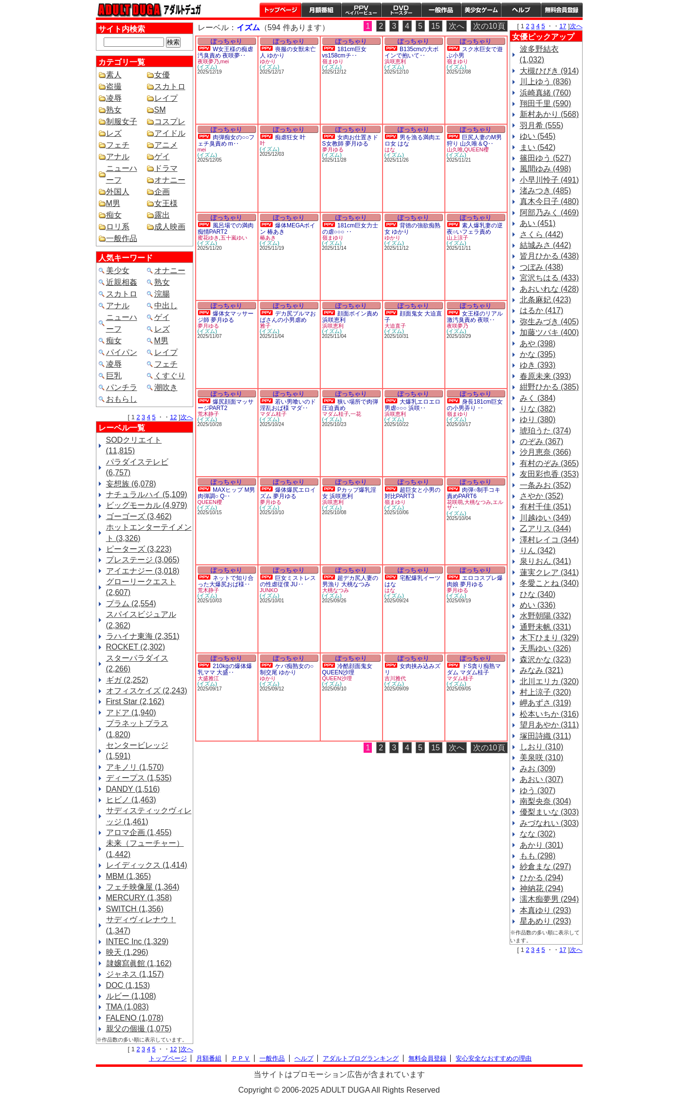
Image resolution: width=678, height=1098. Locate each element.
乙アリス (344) (545, 528)
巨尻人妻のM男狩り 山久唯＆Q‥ (474, 140)
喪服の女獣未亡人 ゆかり (288, 52)
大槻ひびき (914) (549, 71)
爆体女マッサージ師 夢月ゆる (226, 316)
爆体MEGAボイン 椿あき (288, 228)
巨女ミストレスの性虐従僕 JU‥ (288, 581)
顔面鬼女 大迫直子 (413, 316)
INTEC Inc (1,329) (137, 941)
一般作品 (441, 9)
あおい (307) (542, 779)
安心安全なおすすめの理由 (493, 1058)
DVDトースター (401, 9)
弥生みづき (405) (549, 321)
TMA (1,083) (127, 1007)
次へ (187, 417)
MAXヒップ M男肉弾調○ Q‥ (227, 493)
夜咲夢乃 (208, 61)
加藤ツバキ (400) (549, 332)
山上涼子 (457, 238)
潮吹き (166, 387)
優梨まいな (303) (549, 812)
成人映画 (169, 227)
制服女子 (121, 121)
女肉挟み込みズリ (412, 669)
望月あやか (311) (549, 725)
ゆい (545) (538, 136)
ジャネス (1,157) (135, 974)
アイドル (169, 133)
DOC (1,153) (128, 985)
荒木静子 (208, 414)
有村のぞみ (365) (549, 463)
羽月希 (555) (542, 125)
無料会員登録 (427, 1058)
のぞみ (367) (542, 441)
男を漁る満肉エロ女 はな (412, 140)
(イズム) (207, 67)
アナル (117, 156)
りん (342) (538, 550)
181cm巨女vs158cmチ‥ (344, 52)
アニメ (166, 145)
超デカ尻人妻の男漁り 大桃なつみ (350, 581)
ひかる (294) (542, 878)
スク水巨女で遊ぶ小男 (475, 52)
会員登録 (562, 9)
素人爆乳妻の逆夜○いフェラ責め (475, 228)
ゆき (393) (538, 365)
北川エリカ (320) (549, 681)
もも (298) (538, 856)
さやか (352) (542, 496)
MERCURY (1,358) (139, 897)
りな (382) (538, 409)
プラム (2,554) (131, 603)
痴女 (114, 215)
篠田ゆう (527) (545, 158)
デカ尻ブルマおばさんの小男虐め (288, 316)
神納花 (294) (542, 888)
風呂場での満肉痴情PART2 (226, 228)
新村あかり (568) (549, 114)
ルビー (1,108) (131, 996)
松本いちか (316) (549, 714)
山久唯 (455, 149)
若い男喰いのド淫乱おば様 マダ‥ (288, 404)
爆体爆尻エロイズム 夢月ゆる (288, 493)
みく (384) (538, 398)
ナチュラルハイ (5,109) (146, 494)
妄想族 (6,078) (131, 484)
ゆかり (268, 61)
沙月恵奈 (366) (545, 452)
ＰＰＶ (240, 1058)
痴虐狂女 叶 (290, 137)
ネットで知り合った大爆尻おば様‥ (226, 581)
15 (435, 26)
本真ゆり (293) (545, 910)
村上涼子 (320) (545, 692)
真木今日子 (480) (549, 201)
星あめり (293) (545, 921)
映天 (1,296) (127, 952)
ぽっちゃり (226, 41)
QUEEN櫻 (476, 149)
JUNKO (269, 590)
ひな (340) (538, 594)
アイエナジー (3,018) (143, 571)
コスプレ (169, 121)
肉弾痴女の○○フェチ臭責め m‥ (226, 140)
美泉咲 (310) (542, 757)
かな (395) (538, 354)
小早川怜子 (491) (549, 180)
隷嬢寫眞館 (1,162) (139, 963)
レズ (114, 133)
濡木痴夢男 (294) (549, 899)
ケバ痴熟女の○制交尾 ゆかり (287, 669)
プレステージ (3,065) (143, 560)
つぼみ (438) (542, 267)
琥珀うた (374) (545, 431)
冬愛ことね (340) (549, 583)
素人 (114, 75)
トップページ (280, 9)
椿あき (268, 238)
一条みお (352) (545, 485)
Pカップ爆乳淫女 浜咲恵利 (349, 493)
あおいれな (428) (549, 289)
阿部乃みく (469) (549, 212)
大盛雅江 (208, 678)
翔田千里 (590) (545, 103)
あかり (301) (542, 845)
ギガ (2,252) (127, 680)
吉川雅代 (395, 678)
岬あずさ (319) (545, 703)
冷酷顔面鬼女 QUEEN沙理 (347, 669)
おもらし (121, 399)
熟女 (114, 110)
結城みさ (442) (545, 245)
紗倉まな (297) (545, 866)
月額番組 (321, 9)
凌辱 (114, 98)
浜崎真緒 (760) (545, 93)
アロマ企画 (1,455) (139, 832)
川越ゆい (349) (545, 518)
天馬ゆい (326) (545, 648)
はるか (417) (542, 310)
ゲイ (162, 156)
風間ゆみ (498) (545, 169)
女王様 (166, 203)
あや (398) (538, 343)
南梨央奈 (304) (545, 801)
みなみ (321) (542, 670)
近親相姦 (121, 282)
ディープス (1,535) (139, 778)
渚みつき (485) (545, 190)
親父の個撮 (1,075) (139, 1028)
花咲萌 (455, 502)
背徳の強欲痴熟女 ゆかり (412, 228)
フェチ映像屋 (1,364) (143, 887)
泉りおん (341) (545, 561)
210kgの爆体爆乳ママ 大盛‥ (225, 669)
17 (562, 26)
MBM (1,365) (128, 876)
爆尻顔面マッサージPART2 (226, 404)
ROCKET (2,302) (135, 647)
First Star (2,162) (135, 701)
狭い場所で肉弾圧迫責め (350, 404)
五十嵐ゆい (233, 238)
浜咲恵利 (395, 61)
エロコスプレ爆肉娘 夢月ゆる (475, 581)
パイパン (121, 352)
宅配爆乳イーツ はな (412, 581)
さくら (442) (542, 234)
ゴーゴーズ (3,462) (139, 516)
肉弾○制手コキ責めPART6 (474, 493)
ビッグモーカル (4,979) (146, 505)
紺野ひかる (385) (549, 387)
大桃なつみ (477, 502)
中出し (166, 305)
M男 (113, 203)
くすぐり (169, 376)
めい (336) (538, 605)
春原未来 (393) (545, 376)
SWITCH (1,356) (135, 909)
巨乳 (114, 376)
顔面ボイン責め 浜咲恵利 (350, 316)
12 (173, 417)
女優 (162, 75)
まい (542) (538, 147)
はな (390, 149)
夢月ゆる (333, 149)
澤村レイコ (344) (549, 540)
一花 (355, 414)
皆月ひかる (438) (549, 256)
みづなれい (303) (549, 823)
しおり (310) (542, 747)
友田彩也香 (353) (549, 474)
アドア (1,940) (131, 712)
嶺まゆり (333, 61)
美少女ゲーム (481, 9)
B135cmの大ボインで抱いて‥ (412, 52)
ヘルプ (521, 9)
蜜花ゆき (208, 238)
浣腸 (162, 294)
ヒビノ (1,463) (131, 800)
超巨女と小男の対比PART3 (412, 493)
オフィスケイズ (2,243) (146, 691)
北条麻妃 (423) (545, 300)
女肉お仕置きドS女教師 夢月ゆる (350, 140)
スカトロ (169, 86)
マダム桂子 (273, 414)
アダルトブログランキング (361, 1058)
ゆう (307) (538, 790)
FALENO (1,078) (135, 1018)
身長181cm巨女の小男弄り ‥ (475, 404)
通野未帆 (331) (545, 627)
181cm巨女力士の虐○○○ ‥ (350, 228)
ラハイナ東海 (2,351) (143, 636)
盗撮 (114, 86)
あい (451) (538, 223)
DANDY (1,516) (133, 789)
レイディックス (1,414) (146, 865)
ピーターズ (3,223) (139, 549)
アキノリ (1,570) (135, 767)
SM (160, 110)
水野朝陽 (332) (545, 616)
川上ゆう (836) (545, 81)
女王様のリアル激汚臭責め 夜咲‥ (475, 316)
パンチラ (121, 387)
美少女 (117, 270)
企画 (162, 191)
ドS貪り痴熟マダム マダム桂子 (474, 669)
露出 (162, 215)
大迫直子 (395, 326)
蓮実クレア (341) (549, 572)
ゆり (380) (538, 419)
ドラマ (166, 168)
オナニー (169, 180)
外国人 (117, 191)
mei (224, 61)
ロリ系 (117, 227)
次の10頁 (489, 26)
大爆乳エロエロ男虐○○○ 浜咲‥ (412, 404)
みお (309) (538, 768)
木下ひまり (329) (549, 637)
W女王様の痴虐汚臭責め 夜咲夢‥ (226, 52)
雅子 (265, 326)
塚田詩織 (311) (545, 736)
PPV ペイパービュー (361, 9)
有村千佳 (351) (545, 506)
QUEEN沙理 (337, 678)
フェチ (117, 145)
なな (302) (538, 834)
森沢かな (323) (545, 659)
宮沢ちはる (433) (549, 278)
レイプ (166, 98)
